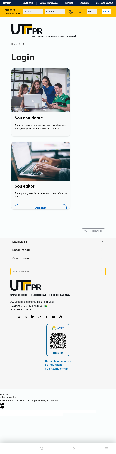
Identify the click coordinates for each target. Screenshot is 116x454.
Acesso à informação (49, 3)
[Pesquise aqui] (55, 271)
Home (14, 44)
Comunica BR (28, 3)
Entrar (106, 11)
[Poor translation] (2, 405)
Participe (69, 3)
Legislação (84, 3)
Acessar (40, 207)
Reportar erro (93, 230)
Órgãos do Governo (104, 3)
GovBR (7, 3)
